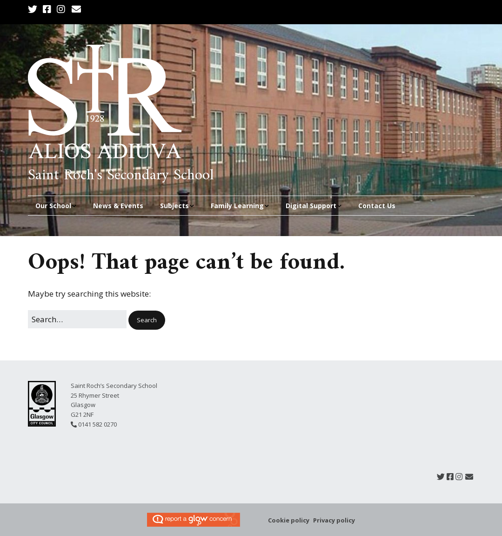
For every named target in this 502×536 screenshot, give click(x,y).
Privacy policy (334, 520)
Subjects (174, 205)
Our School (53, 205)
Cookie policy (288, 520)
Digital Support (311, 205)
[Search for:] (77, 319)
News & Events (118, 205)
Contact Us (376, 205)
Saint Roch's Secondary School (121, 175)
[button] (146, 320)
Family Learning (237, 205)
